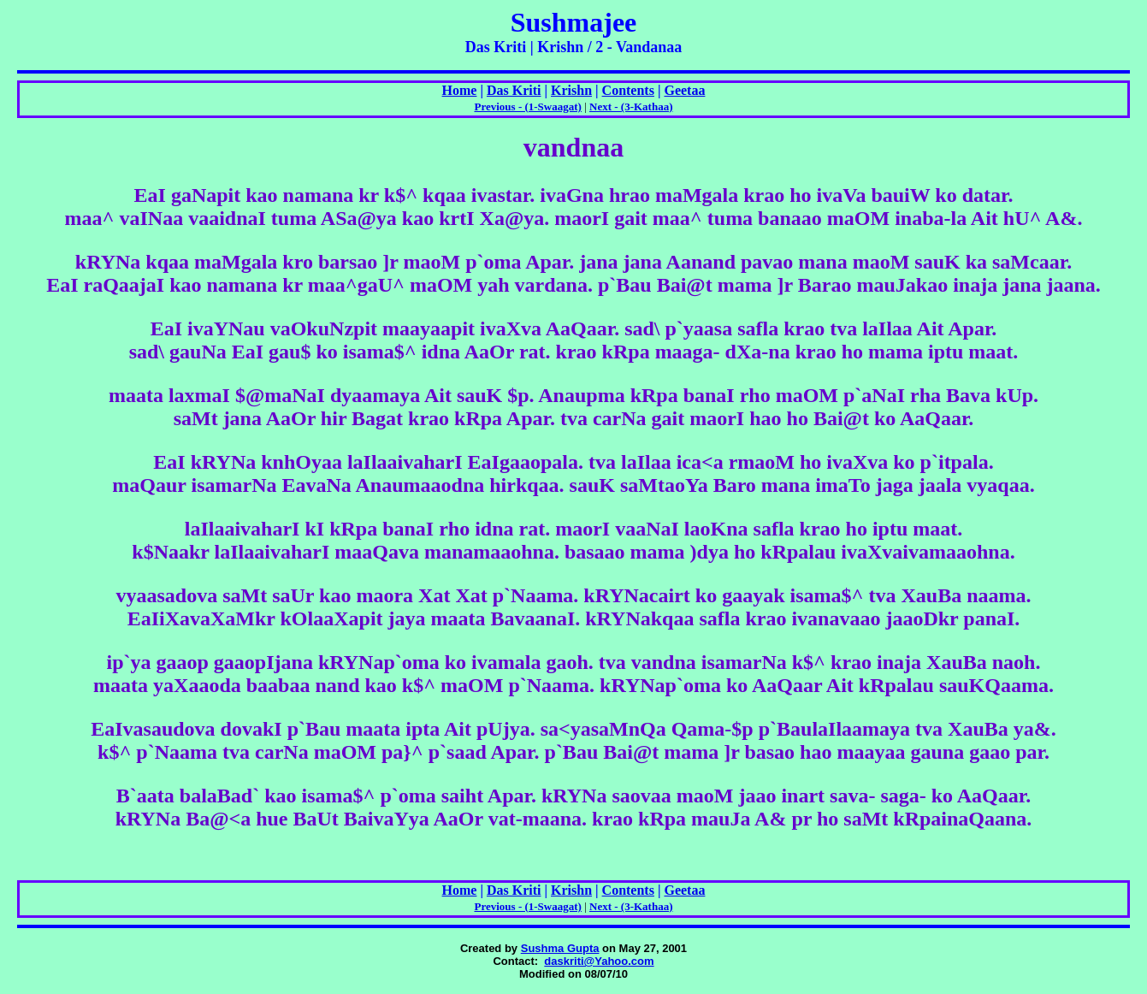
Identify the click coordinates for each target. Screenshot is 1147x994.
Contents (628, 90)
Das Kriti (514, 90)
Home (459, 90)
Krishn (571, 90)
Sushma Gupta (560, 948)
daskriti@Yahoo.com (598, 961)
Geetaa (684, 90)
